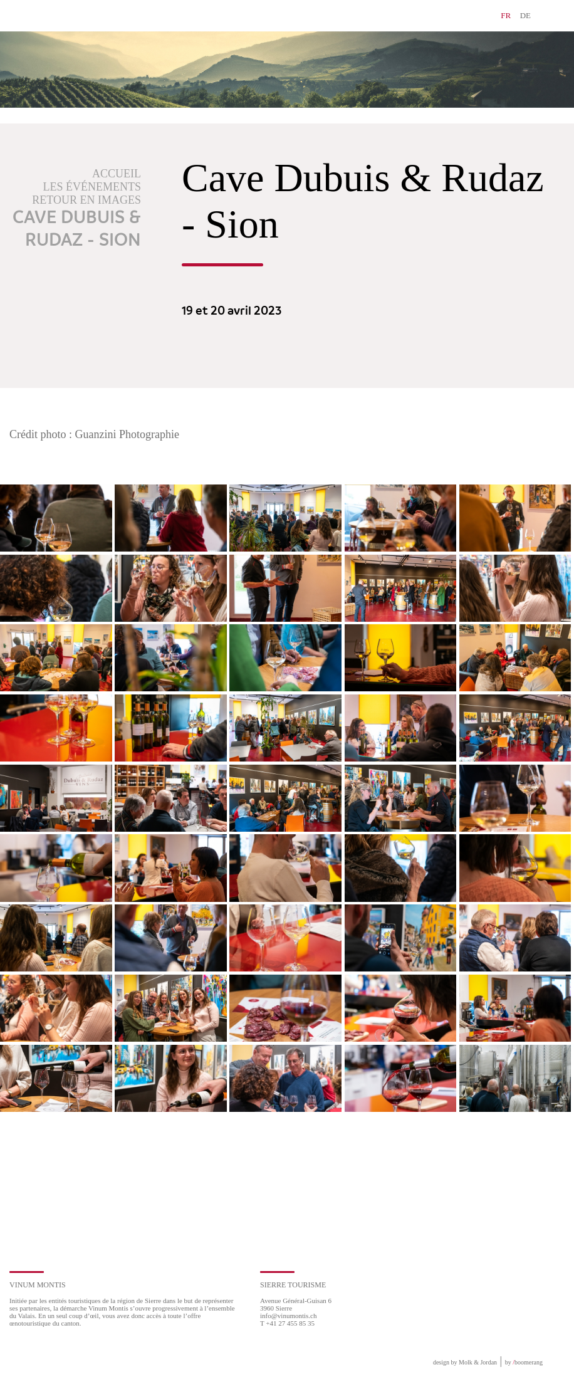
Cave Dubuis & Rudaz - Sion (77, 229)
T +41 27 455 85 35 (287, 1323)
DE (525, 15)
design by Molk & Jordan (465, 1362)
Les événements (92, 187)
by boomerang (524, 1362)
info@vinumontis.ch (288, 1315)
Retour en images (86, 200)
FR (506, 15)
